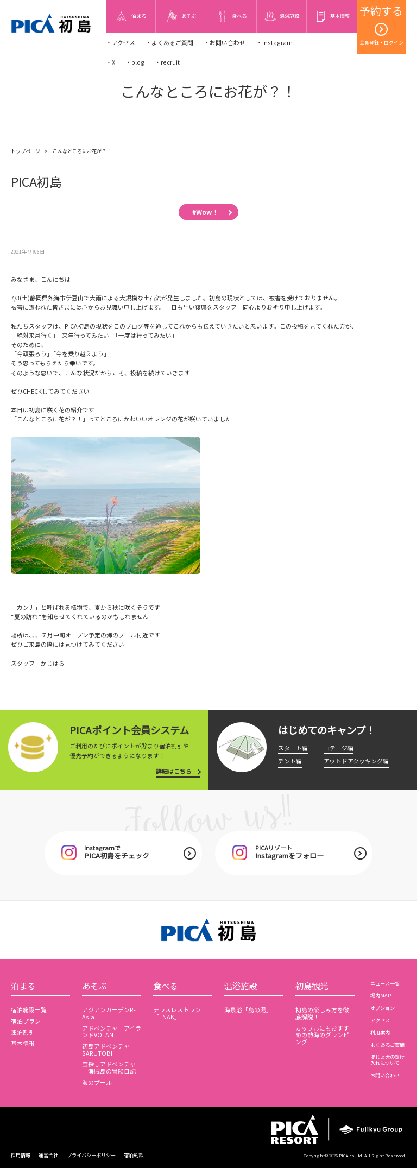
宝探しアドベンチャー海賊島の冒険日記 (109, 1067)
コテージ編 (338, 748)
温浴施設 (240, 986)
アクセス (380, 1020)
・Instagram (274, 43)
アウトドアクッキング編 (356, 761)
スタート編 (293, 748)
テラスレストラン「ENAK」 (177, 1013)
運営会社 (48, 1155)
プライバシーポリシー (91, 1155)
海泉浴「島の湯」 (248, 1010)
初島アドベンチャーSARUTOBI (109, 1049)
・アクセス (120, 43)
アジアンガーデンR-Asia (109, 1013)
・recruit (167, 62)
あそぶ (94, 986)
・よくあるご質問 (169, 43)
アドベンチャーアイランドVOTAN (111, 1031)
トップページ (25, 151)
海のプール (97, 1082)
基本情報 (23, 1043)
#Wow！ (205, 212)
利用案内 (380, 1032)
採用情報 (20, 1155)
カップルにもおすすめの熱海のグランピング (322, 1035)
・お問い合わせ (224, 43)
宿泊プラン (26, 1021)
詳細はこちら (174, 771)
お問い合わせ (385, 1075)
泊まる (23, 986)
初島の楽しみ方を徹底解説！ (322, 1013)
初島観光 (311, 986)
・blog (134, 62)
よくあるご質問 (387, 1045)
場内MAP (380, 995)
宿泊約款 (133, 1155)
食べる (165, 986)
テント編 (290, 761)
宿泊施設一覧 (29, 1010)
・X (110, 62)
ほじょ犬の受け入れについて (387, 1059)
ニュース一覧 (385, 983)
